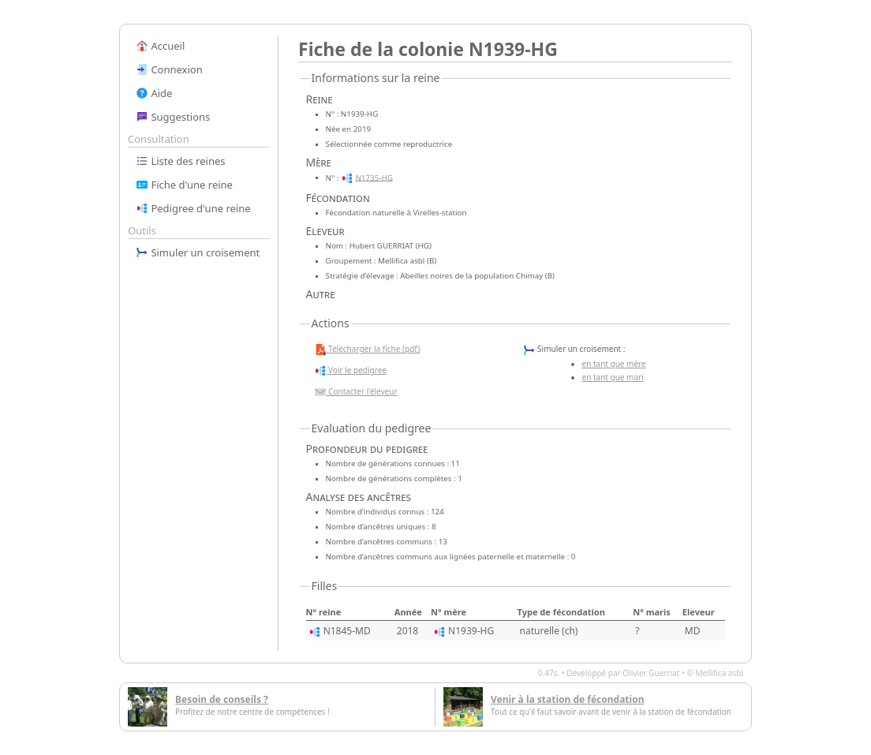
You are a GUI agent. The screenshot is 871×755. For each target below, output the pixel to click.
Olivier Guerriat (650, 672)
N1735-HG (373, 177)
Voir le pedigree (350, 370)
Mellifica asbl (719, 672)
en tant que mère (614, 364)
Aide (154, 93)
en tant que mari (613, 377)
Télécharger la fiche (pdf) (367, 349)
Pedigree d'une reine (193, 208)
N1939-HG (471, 630)
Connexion (169, 69)
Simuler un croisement (198, 252)
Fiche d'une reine (184, 185)
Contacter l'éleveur (356, 392)
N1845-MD (347, 630)
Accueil (160, 46)
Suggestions (173, 117)
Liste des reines (181, 161)
